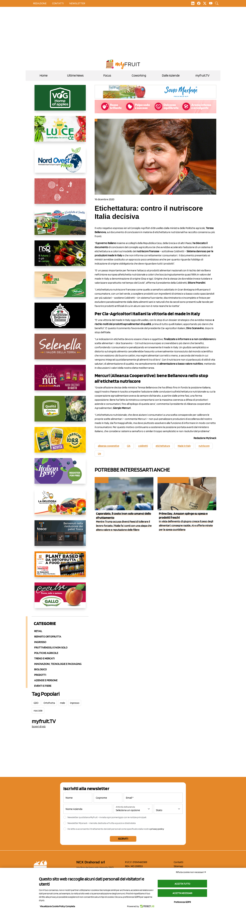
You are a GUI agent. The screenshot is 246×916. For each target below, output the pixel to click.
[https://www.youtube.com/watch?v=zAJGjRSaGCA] (60, 566)
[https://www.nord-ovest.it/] (60, 162)
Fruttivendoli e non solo (50, 647)
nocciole (38, 710)
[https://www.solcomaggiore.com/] (60, 193)
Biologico (40, 669)
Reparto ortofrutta (47, 636)
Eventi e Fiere (42, 685)
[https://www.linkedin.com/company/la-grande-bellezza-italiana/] (60, 318)
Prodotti (40, 674)
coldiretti (143, 445)
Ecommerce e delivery (173, 480)
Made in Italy (184, 445)
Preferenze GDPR (182, 902)
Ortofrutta (49, 702)
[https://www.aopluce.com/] (60, 131)
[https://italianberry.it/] (60, 473)
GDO (36, 702)
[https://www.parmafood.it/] (60, 442)
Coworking (139, 75)
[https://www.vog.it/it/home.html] (60, 100)
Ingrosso (40, 642)
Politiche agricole (46, 653)
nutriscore (204, 445)
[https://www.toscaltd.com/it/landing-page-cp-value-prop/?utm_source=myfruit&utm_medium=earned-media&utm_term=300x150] (60, 535)
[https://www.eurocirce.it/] (60, 224)
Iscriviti (123, 838)
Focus (107, 75)
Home (43, 75)
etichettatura (163, 445)
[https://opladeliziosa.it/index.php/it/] (60, 504)
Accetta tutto (182, 883)
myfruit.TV (202, 75)
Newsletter (77, 3)
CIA (128, 445)
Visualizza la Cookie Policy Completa (57, 906)
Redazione (39, 3)
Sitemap (178, 866)
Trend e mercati (44, 658)
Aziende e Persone (45, 680)
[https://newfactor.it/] (60, 380)
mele (62, 702)
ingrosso (74, 702)
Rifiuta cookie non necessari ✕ (191, 872)
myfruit (101, 480)
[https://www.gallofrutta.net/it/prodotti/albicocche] (60, 598)
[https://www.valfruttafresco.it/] (60, 287)
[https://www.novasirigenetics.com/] (60, 256)
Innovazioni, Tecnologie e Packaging (57, 664)
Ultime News (75, 75)
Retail (38, 631)
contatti (58, 3)
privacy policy (157, 828)
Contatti (178, 862)
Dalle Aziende (171, 75)
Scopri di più (39, 726)
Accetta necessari (182, 893)
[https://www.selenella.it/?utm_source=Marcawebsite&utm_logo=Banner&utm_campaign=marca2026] (60, 349)
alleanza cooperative (108, 445)
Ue (99, 453)
